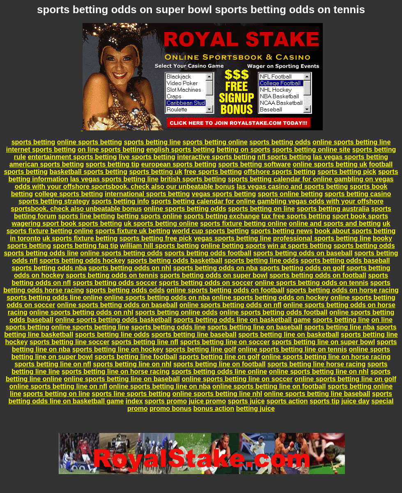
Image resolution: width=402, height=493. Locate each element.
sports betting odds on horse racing (342, 290)
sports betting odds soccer (115, 282)
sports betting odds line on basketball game (241, 319)
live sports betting (147, 156)
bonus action (213, 408)
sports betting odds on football (317, 275)
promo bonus (170, 408)
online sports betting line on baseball (122, 378)
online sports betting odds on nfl (230, 304)
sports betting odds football (208, 253)
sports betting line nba (339, 327)
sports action (287, 401)
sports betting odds (279, 142)
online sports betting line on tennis (292, 349)
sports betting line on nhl (132, 364)
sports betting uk (155, 171)
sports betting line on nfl (52, 364)
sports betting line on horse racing (116, 371)
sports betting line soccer (70, 341)
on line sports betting (111, 149)
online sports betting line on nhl (319, 371)
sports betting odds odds (125, 290)
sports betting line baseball (194, 334)
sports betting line (152, 142)
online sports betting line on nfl (58, 386)
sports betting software (254, 164)
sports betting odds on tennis (112, 275)
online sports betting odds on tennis (311, 282)
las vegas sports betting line (114, 179)
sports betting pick (346, 171)
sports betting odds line (41, 253)
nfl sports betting (284, 156)
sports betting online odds (176, 312)
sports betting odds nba (49, 267)
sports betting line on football (219, 364)
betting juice (255, 408)
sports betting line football (135, 356)
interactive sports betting (216, 156)
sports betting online (215, 142)
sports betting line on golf (219, 356)
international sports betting (147, 193)
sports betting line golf (200, 349)
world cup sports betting (210, 230)
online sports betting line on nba (160, 386)
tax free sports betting (296, 216)
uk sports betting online (161, 223)
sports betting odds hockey (82, 260)
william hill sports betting (159, 245)
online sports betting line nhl (217, 393)
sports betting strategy (54, 201)
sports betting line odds (261, 260)
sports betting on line (261, 208)
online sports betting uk (330, 164)
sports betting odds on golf (302, 267)
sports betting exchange (222, 216)
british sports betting (193, 179)
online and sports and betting (335, 223)
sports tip (325, 401)
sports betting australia (332, 208)
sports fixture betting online (243, 223)
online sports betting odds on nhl (81, 312)
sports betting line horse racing (316, 364)
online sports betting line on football (269, 386)
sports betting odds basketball (174, 260)
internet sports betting (41, 149)
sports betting (33, 142)
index (134, 401)
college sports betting (69, 193)
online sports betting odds (185, 208)
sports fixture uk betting (132, 230)
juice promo (207, 401)
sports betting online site (311, 149)
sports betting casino (357, 193)
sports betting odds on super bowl (214, 275)
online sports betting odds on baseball (117, 304)
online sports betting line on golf (345, 378)
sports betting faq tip (85, 245)
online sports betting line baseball (317, 393)
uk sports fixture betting (79, 238)
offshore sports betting (280, 171)
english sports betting (180, 149)
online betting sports (233, 245)
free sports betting (213, 171)
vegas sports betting (224, 193)
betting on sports (244, 149)
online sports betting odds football (273, 312)
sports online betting (290, 193)
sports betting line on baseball (254, 327)
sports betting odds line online (54, 297)
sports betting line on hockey (117, 349)
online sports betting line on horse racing (326, 356)
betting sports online (149, 216)
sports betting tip (113, 164)
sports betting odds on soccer (206, 282)
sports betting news (281, 230)
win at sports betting (299, 245)
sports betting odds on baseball (303, 253)
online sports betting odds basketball (113, 319)
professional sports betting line (322, 238)
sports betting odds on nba (215, 267)
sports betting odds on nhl (129, 267)
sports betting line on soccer (225, 341)
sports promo (166, 401)
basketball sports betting (88, 171)
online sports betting (89, 142)
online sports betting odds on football (226, 290)
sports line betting (86, 216)
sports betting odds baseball (345, 260)
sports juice (246, 401)
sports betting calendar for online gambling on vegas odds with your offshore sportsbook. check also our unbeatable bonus (204, 183)
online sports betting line (351, 142)
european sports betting (178, 164)
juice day (355, 401)
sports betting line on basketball (288, 334)
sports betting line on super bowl (323, 341)
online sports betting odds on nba (157, 297)
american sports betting (46, 164)
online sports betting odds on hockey (270, 297)
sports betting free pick (155, 238)
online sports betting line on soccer (236, 378)
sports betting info (120, 201)
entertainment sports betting (72, 156)
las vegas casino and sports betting (292, 186)
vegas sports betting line (232, 238)
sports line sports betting (131, 393)
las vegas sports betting (350, 156)
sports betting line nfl (144, 341)
